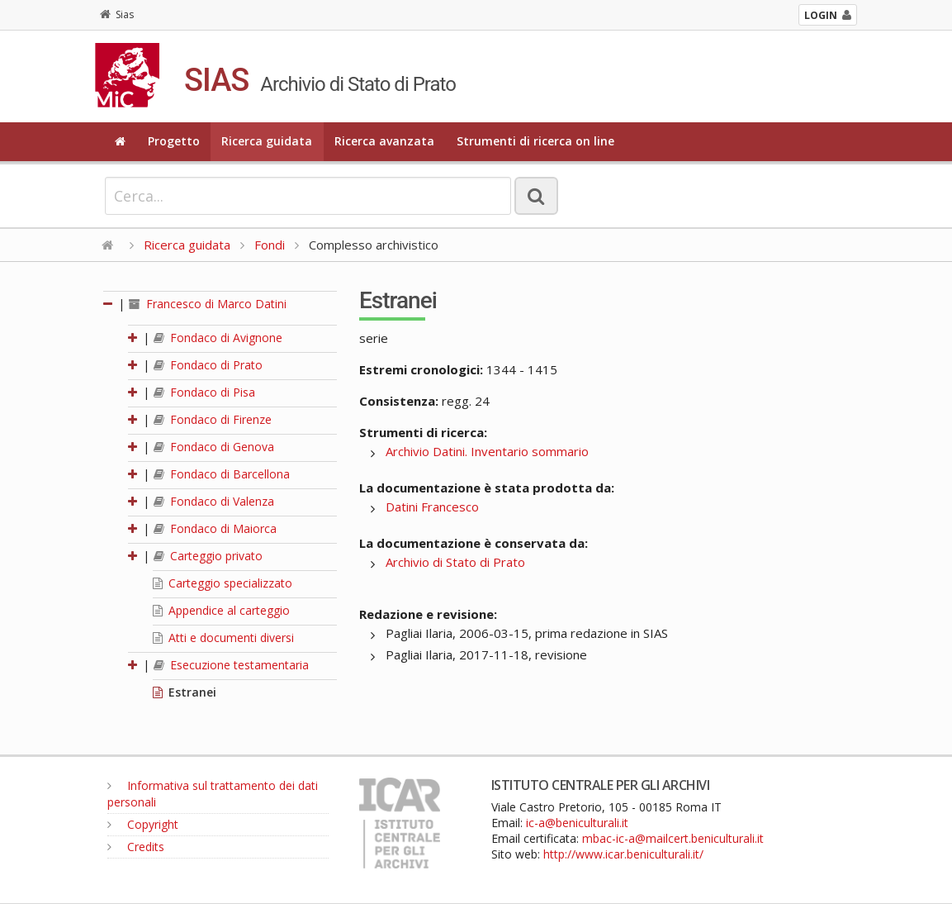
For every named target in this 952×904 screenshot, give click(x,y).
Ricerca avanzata (384, 141)
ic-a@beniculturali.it (577, 822)
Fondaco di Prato (208, 365)
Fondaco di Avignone (218, 337)
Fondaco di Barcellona (222, 474)
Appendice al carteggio (221, 610)
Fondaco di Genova (214, 446)
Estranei (184, 692)
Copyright (142, 824)
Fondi (269, 244)
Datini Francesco (432, 506)
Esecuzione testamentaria (231, 665)
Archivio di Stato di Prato (455, 562)
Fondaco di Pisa (204, 392)
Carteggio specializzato (222, 583)
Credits (135, 846)
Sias (117, 14)
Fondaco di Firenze (213, 419)
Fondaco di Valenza (214, 501)
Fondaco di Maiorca (215, 528)
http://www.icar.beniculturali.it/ (623, 854)
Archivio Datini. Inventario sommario (487, 451)
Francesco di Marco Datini (208, 304)
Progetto (174, 141)
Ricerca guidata (266, 141)
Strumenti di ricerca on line (535, 141)
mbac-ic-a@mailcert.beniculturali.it (673, 838)
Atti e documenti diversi (223, 637)
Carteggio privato (208, 556)
